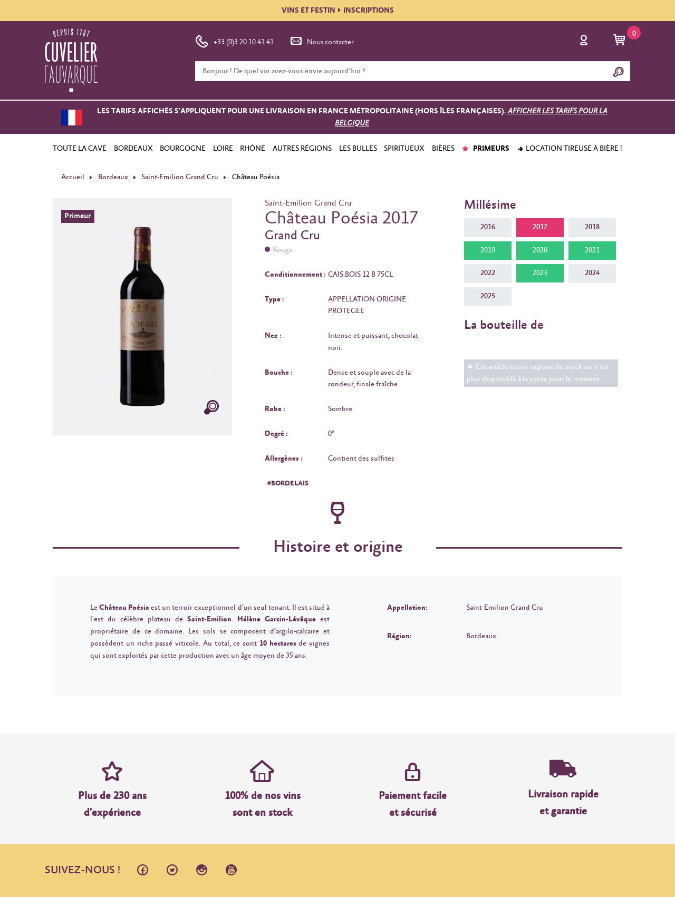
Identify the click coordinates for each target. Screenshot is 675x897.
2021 (592, 250)
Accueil (72, 177)
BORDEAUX (133, 148)
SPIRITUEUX (404, 148)
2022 (487, 273)
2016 (487, 227)
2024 (592, 273)
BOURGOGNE (183, 148)
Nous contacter (321, 40)
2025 (487, 296)
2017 (540, 227)
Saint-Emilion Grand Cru (179, 177)
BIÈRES (443, 148)
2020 (540, 250)
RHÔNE (252, 148)
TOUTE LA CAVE (80, 148)
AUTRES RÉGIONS (302, 148)
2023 (540, 273)
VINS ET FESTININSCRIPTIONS (338, 10)
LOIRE (223, 148)
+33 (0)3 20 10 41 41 (234, 40)
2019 (487, 250)
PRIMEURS (485, 148)
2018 (592, 227)
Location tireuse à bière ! (569, 148)
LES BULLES (358, 148)
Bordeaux (113, 177)
